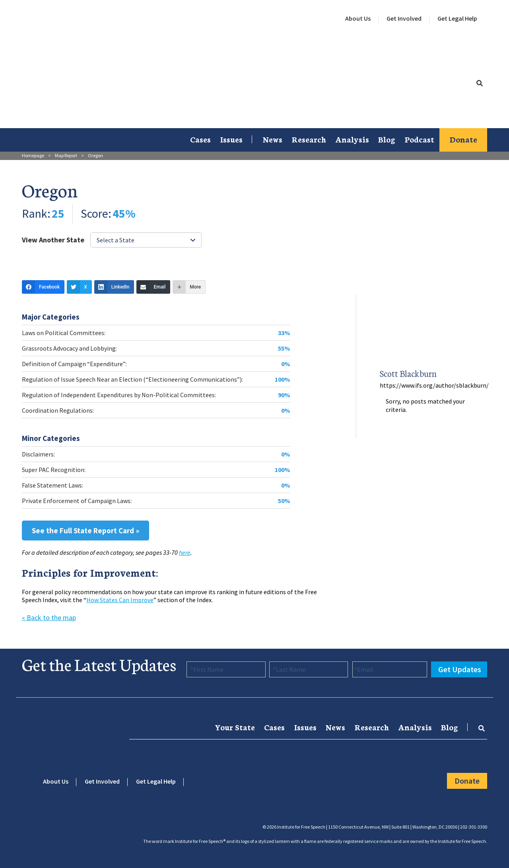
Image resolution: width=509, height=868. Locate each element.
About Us (358, 18)
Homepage (33, 155)
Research (308, 138)
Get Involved (404, 18)
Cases (200, 138)
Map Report (66, 155)
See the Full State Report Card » (85, 530)
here (184, 552)
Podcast (419, 138)
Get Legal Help (457, 18)
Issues (231, 138)
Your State (235, 726)
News (272, 138)
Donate (463, 138)
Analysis (352, 138)
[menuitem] (358, 18)
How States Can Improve (119, 600)
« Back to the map (49, 617)
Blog (386, 138)
